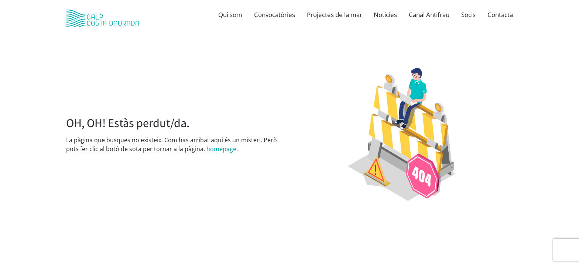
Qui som (230, 14)
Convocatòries (274, 14)
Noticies (385, 14)
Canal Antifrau (429, 14)
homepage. (222, 149)
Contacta (500, 14)
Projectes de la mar (334, 14)
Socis (468, 14)
